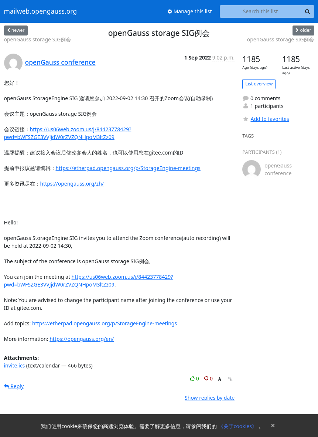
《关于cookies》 (238, 426)
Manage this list (190, 11)
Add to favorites (265, 118)
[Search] (307, 11)
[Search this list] (260, 11)
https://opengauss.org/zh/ (72, 183)
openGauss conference (60, 62)
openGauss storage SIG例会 (37, 39)
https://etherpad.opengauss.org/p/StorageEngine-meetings (128, 168)
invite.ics (14, 365)
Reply (14, 386)
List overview (259, 84)
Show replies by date (210, 397)
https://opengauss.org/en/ (81, 338)
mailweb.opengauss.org (40, 11)
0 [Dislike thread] (208, 378)
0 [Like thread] (195, 378)
